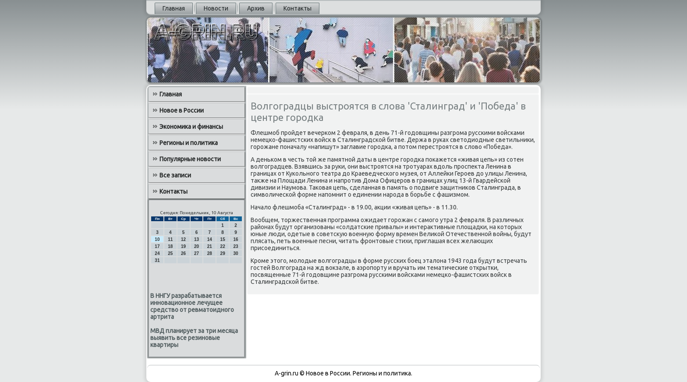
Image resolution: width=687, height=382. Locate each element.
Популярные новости (190, 159)
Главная (174, 8)
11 (170, 239)
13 (196, 239)
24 (157, 253)
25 (170, 253)
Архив (256, 8)
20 (196, 246)
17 (157, 246)
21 (209, 246)
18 (170, 246)
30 (235, 253)
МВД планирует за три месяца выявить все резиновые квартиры (194, 337)
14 (209, 239)
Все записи (175, 175)
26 (183, 253)
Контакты (297, 8)
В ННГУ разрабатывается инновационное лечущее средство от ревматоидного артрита (192, 306)
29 (222, 253)
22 (222, 246)
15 (222, 239)
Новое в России (181, 110)
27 (196, 253)
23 (235, 246)
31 (157, 260)
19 (183, 246)
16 (235, 239)
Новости (216, 8)
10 (157, 239)
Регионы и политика (188, 142)
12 (183, 239)
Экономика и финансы (191, 126)
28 (209, 253)
